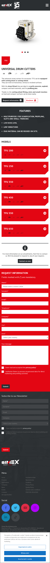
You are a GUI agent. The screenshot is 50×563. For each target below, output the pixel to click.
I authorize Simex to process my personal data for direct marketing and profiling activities (25, 374)
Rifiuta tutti (25, 553)
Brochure (31, 102)
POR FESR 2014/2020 (32, 494)
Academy (28, 484)
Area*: (4, 335)
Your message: (7, 345)
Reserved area (30, 481)
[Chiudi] (46, 535)
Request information (12, 102)
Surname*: (5, 292)
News (3, 489)
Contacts (4, 494)
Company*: (5, 318)
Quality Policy (30, 489)
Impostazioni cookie (24, 547)
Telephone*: (6, 309)
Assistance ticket (30, 479)
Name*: (4, 284)
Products (4, 481)
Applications (5, 484)
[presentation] (17, 382)
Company (4, 486)
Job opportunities (7, 496)
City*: (3, 327)
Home (3, 479)
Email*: (4, 301)
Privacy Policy (30, 486)
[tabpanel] (25, 31)
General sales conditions (33, 491)
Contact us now (25, 262)
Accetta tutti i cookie (25, 559)
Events (3, 491)
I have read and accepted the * (20, 369)
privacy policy (31, 369)
